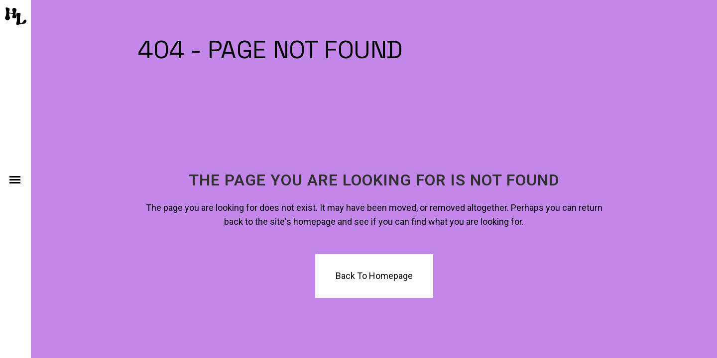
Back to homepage (374, 275)
